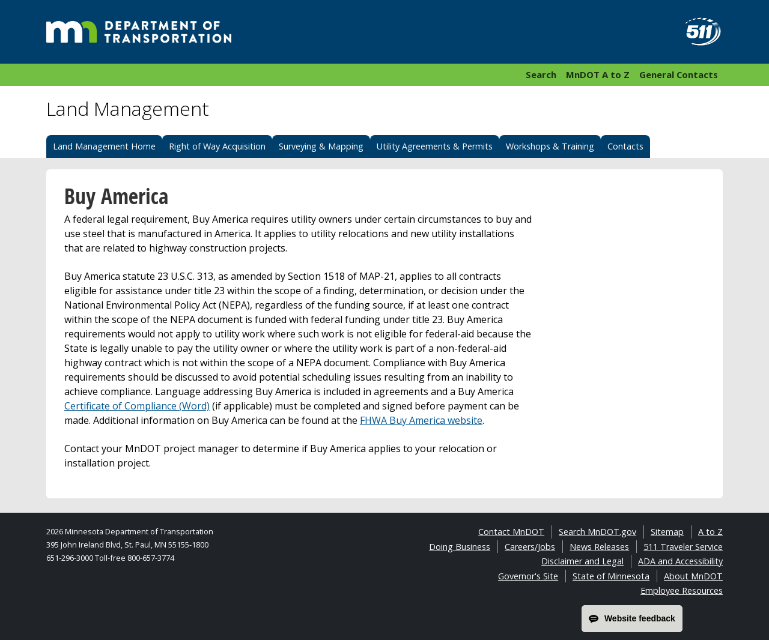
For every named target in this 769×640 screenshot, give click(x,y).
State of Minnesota (611, 576)
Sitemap (667, 531)
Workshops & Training (550, 146)
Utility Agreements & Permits (435, 146)
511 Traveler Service (683, 546)
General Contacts (678, 74)
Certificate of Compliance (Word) (137, 405)
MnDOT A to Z (598, 74)
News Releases (599, 546)
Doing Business (459, 546)
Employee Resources (681, 590)
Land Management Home (104, 146)
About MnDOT (693, 576)
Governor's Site (528, 576)
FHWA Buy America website (421, 420)
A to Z (710, 531)
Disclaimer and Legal (582, 561)
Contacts (625, 146)
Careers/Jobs (530, 546)
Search (541, 74)
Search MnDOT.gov (597, 531)
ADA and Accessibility (680, 561)
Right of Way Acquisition (217, 146)
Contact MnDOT (511, 531)
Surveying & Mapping (321, 146)
